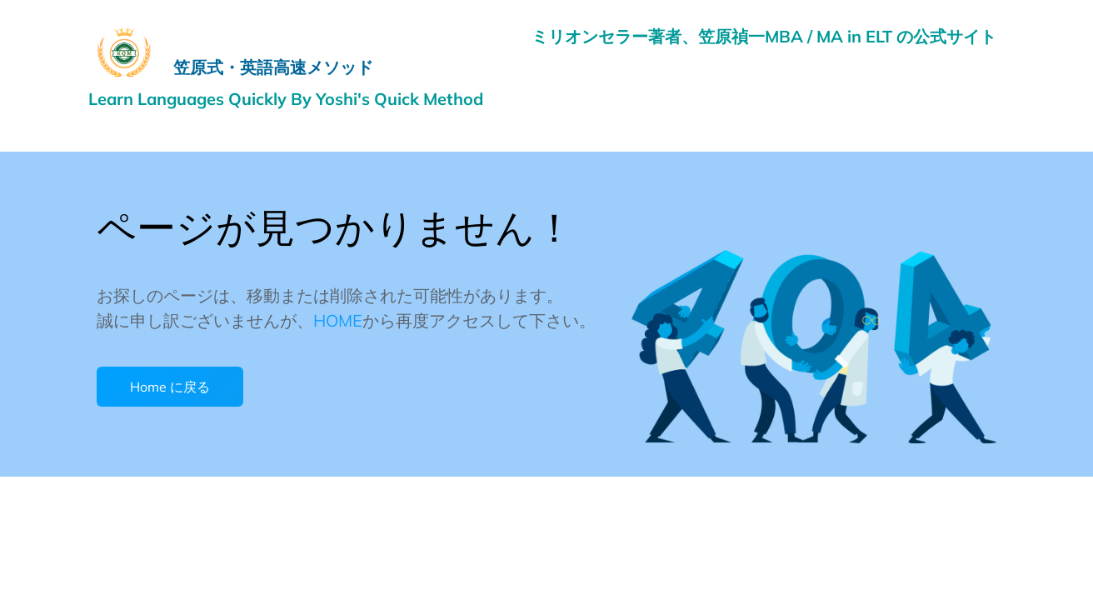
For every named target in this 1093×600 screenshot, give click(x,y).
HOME (337, 320)
